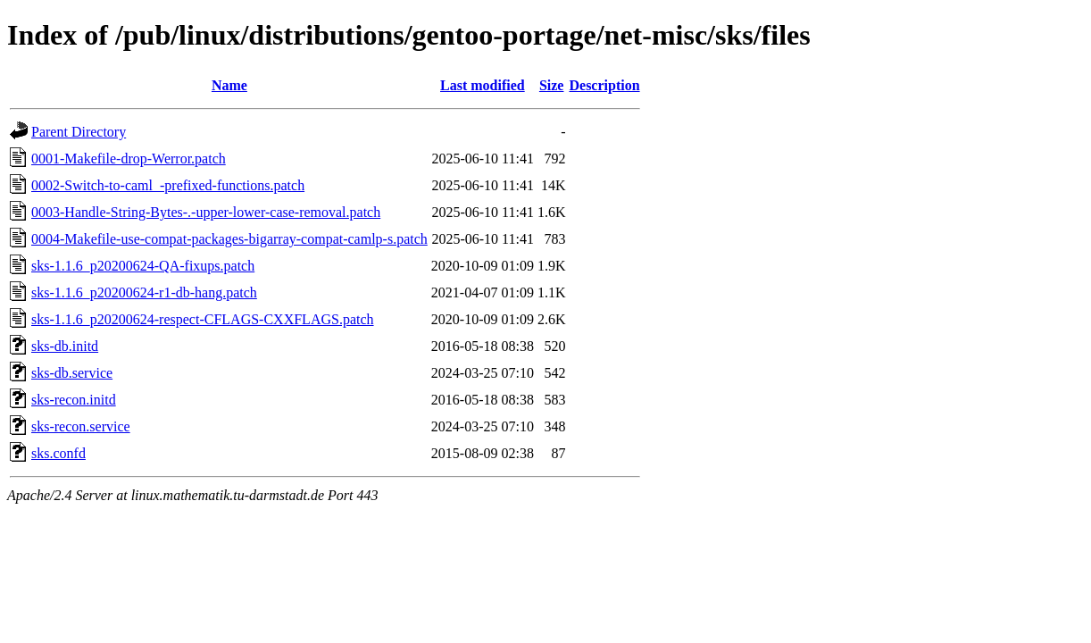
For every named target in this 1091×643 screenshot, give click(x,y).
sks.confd (58, 453)
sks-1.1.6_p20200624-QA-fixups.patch (142, 265)
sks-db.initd (64, 346)
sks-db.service (71, 372)
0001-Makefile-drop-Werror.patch (128, 158)
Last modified (482, 85)
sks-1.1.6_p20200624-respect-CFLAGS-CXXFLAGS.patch (202, 319)
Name (229, 85)
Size (551, 85)
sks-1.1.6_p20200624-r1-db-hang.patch (144, 292)
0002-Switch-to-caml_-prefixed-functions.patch (167, 185)
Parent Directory (78, 131)
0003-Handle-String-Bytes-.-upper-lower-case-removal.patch (205, 212)
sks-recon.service (80, 426)
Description (604, 85)
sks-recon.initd (73, 399)
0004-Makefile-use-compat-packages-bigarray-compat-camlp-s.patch (229, 238)
